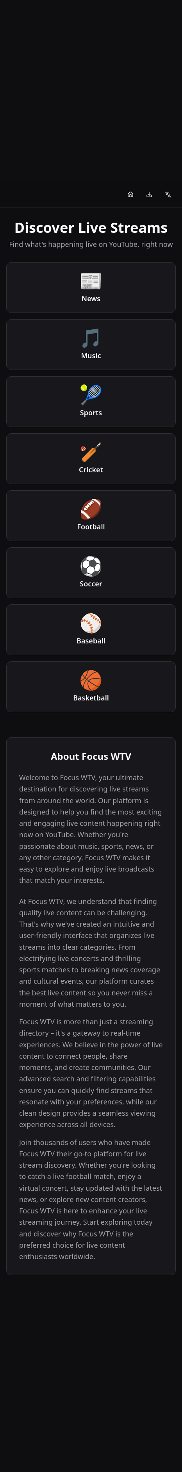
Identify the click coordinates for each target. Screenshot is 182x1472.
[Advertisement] (91, 91)
